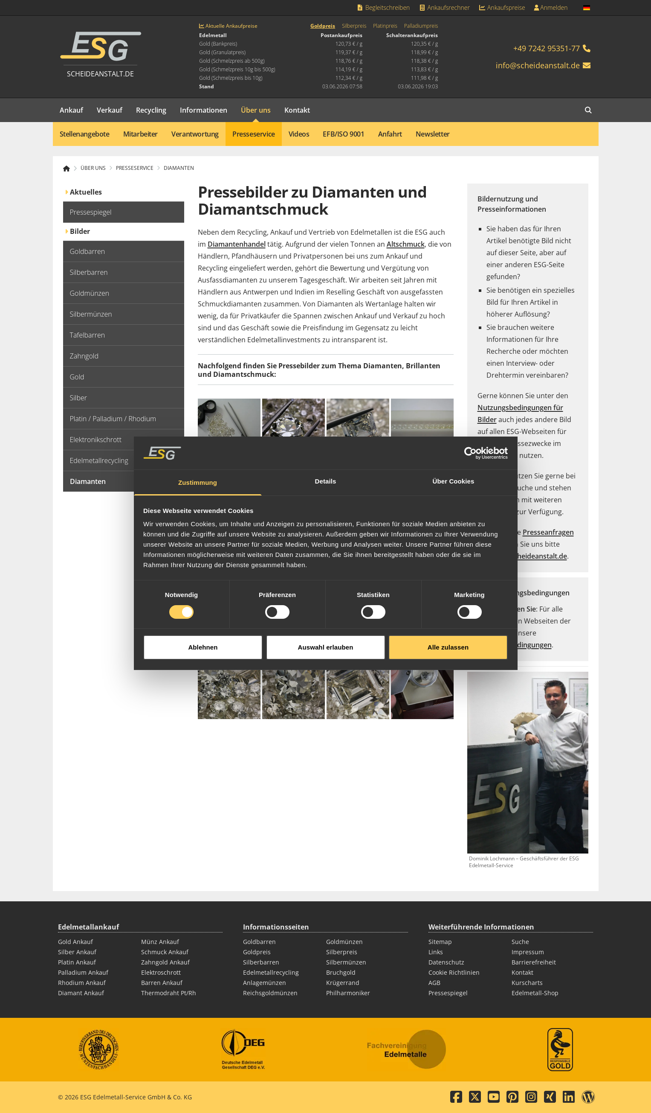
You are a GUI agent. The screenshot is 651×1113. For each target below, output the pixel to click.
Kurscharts (527, 983)
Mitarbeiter (140, 134)
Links (435, 952)
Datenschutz (446, 962)
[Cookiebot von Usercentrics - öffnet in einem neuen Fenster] (470, 456)
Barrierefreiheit (534, 962)
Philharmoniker (348, 993)
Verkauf (109, 110)
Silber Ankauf (77, 952)
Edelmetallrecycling (271, 972)
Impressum (528, 952)
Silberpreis (354, 26)
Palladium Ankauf (83, 972)
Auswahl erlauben (325, 650)
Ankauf (71, 110)
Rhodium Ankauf (82, 983)
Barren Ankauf (161, 983)
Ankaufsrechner (443, 7)
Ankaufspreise (501, 7)
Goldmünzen (344, 942)
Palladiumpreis (421, 26)
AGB (434, 983)
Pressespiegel (448, 993)
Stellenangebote (85, 134)
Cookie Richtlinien (454, 972)
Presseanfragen (548, 532)
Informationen (203, 110)
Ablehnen (202, 650)
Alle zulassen (448, 650)
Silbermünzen (346, 962)
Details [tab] (325, 484)
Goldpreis (322, 26)
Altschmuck (406, 244)
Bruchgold (341, 972)
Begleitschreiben (383, 7)
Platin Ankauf (77, 962)
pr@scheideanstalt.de (532, 556)
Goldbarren (259, 942)
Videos (299, 134)
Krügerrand (342, 983)
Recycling (151, 110)
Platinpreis (385, 26)
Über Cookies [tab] (454, 484)
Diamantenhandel (237, 244)
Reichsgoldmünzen (270, 993)
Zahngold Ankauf (165, 962)
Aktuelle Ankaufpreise (228, 26)
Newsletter (433, 134)
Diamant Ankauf (81, 993)
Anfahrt (390, 134)
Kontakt (297, 110)
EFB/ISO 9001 (343, 134)
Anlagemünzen (264, 983)
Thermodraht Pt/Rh (168, 993)
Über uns (256, 110)
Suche (520, 942)
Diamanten (179, 168)
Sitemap (440, 942)
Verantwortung (195, 134)
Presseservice (253, 134)
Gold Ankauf (75, 942)
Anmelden (551, 7)
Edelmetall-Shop (535, 993)
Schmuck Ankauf (164, 952)
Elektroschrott (161, 972)
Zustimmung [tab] (197, 485)
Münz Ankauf (160, 942)
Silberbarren (261, 962)
